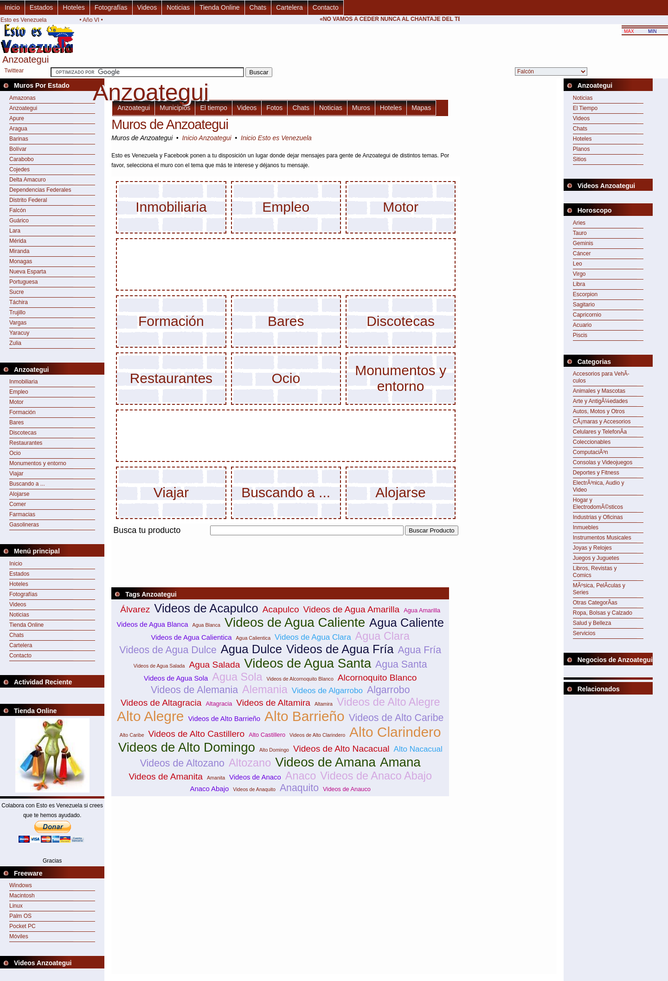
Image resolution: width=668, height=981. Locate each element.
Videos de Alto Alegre (388, 702)
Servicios (584, 633)
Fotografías (111, 7)
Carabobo (21, 159)
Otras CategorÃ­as (595, 602)
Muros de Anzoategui (169, 124)
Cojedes (19, 169)
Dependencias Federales (40, 190)
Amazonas (22, 98)
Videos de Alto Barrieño (224, 718)
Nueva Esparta (27, 271)
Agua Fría (420, 650)
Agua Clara (382, 636)
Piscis (580, 335)
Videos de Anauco (347, 789)
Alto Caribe (132, 735)
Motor (16, 402)
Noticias (178, 7)
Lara (14, 230)
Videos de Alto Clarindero (317, 735)
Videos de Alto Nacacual (341, 749)
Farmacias (22, 514)
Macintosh (22, 895)
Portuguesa (23, 282)
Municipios (175, 107)
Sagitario (584, 304)
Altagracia (219, 703)
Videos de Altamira (273, 703)
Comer (17, 504)
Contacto (326, 7)
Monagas (20, 261)
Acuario (582, 325)
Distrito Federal (28, 200)
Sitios (579, 159)
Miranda (19, 251)
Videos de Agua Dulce (168, 650)
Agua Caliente (406, 622)
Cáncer (582, 253)
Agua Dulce (251, 649)
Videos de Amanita (165, 776)
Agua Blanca (206, 625)
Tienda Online (219, 7)
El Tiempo (585, 108)
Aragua (18, 128)
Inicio (12, 7)
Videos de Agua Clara (313, 637)
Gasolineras (24, 524)
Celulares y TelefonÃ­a (600, 432)
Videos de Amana (325, 762)
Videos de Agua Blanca (152, 624)
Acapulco (281, 609)
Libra (579, 284)
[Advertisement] (280, 540)
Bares (16, 422)
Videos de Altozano (182, 763)
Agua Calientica (253, 638)
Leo (577, 263)
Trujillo (17, 312)
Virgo (579, 274)
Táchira (18, 302)
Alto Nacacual (418, 749)
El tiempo (213, 107)
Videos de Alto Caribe (396, 717)
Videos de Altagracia (161, 703)
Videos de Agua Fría (339, 649)
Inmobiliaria (23, 381)
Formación (22, 412)
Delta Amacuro (27, 179)
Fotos (274, 107)
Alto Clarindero (395, 732)
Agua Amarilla (422, 610)
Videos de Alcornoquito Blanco (299, 679)
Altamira (324, 704)
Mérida (17, 241)
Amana (400, 762)
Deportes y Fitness (596, 472)
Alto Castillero (267, 734)
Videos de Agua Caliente (295, 622)
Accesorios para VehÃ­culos (601, 377)
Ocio (15, 453)
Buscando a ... (27, 484)
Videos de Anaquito (254, 789)
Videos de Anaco (255, 777)
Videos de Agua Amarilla (351, 609)
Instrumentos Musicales (602, 537)
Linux (16, 906)
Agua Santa (401, 664)
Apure (16, 118)
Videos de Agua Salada (159, 666)
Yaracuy (19, 333)
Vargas (17, 322)
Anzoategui (23, 108)
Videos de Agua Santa (307, 663)
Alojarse (19, 494)
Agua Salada (214, 664)
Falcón (17, 210)
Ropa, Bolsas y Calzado (602, 613)
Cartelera (289, 7)
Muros (361, 107)
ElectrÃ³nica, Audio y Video (598, 486)
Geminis (583, 243)
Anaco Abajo (209, 789)
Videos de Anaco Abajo (376, 776)
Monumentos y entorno (37, 463)
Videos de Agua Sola (176, 678)
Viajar (16, 473)
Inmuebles (585, 527)
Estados (41, 7)
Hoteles (73, 7)
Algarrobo (388, 689)
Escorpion (585, 294)
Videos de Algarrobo (327, 690)
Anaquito (299, 787)
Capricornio (587, 315)
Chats (258, 7)
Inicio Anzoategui (206, 138)
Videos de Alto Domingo (186, 747)
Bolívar (17, 149)
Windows (20, 885)
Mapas (421, 107)
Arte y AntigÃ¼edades (600, 401)
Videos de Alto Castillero (196, 734)
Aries (579, 223)
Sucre (16, 292)
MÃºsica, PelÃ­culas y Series (599, 589)
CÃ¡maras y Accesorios (602, 421)
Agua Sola (237, 677)
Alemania (265, 689)
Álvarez (135, 609)
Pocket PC (22, 926)
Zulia (15, 343)
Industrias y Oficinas (598, 517)
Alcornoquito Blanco (377, 677)
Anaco (300, 776)
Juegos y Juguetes (596, 558)
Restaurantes (25, 443)
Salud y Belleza (592, 623)
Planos (581, 149)
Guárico (19, 220)
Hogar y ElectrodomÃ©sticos (598, 503)
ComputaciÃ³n (590, 452)
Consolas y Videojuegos (603, 462)
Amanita (216, 777)
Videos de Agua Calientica (191, 637)
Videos (147, 7)
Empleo (18, 392)
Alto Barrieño (304, 716)
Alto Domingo (274, 750)
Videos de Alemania (194, 689)
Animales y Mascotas (599, 391)
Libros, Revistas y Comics (595, 571)
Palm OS (20, 916)
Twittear (14, 70)
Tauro (580, 233)
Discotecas (23, 432)
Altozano (250, 763)
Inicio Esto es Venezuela (276, 138)
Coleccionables (591, 442)
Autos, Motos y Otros (599, 411)
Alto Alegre (150, 716)
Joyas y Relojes (592, 548)
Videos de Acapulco (206, 608)
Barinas (18, 139)
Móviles (18, 936)
